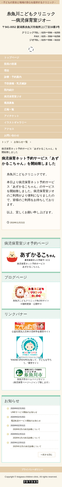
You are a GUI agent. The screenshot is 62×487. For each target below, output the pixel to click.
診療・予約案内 (12, 76)
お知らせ (12, 401)
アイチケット (11, 115)
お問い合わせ (11, 135)
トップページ (11, 57)
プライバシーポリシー (32, 469)
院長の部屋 (10, 63)
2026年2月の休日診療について (25, 429)
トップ (5, 142)
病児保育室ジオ (12, 96)
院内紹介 (9, 89)
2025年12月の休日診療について (26, 446)
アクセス (9, 128)
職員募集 (9, 102)
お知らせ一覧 (21, 142)
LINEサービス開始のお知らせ (24, 412)
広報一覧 (9, 109)
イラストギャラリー (15, 122)
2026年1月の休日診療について (25, 438)
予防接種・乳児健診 (15, 83)
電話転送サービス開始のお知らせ (26, 421)
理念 (6, 70)
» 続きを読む (46, 454)
